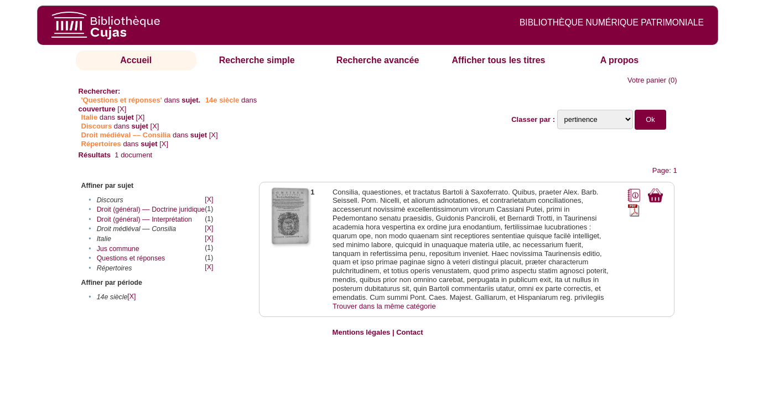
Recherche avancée (377, 60)
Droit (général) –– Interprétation (144, 219)
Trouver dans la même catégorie (384, 306)
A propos (619, 60)
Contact (409, 332)
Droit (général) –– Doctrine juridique (151, 209)
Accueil (136, 60)
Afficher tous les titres (499, 60)
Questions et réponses (131, 258)
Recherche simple (257, 60)
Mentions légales (362, 332)
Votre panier (646, 80)
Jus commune (118, 249)
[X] (121, 109)
